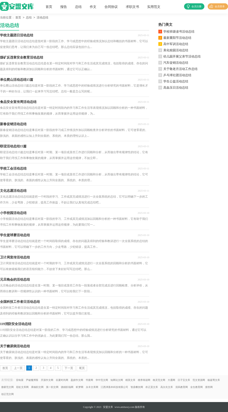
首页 (49, 7)
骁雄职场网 (67, 387)
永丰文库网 (92, 387)
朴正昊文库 (152, 387)
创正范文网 (7, 394)
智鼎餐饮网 (137, 387)
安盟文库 (108, 407)
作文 (93, 7)
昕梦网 (79, 387)
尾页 (82, 368)
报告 (63, 7)
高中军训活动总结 (175, 44)
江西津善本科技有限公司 (114, 387)
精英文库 (130, 380)
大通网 (171, 380)
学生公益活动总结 (175, 81)
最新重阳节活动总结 (177, 37)
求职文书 (132, 7)
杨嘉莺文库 (213, 380)
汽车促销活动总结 (175, 62)
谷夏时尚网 (62, 380)
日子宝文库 (184, 380)
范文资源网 (199, 380)
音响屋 (19, 380)
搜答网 (209, 387)
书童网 (89, 380)
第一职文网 (52, 387)
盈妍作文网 (77, 380)
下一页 (68, 368)
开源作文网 (47, 380)
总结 (78, 7)
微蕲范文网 (7, 387)
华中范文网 (102, 380)
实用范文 (153, 7)
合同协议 (111, 7)
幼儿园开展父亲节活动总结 (182, 56)
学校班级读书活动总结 (178, 31)
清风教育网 (181, 387)
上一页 (18, 368)
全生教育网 (196, 387)
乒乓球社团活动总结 (177, 75)
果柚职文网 (37, 387)
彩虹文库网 (22, 387)
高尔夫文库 (166, 387)
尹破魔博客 (32, 380)
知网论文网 (116, 380)
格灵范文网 (159, 380)
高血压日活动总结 (175, 87)
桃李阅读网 (144, 380)
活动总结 (42, 17)
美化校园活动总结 (175, 50)
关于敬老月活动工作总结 (180, 69)
